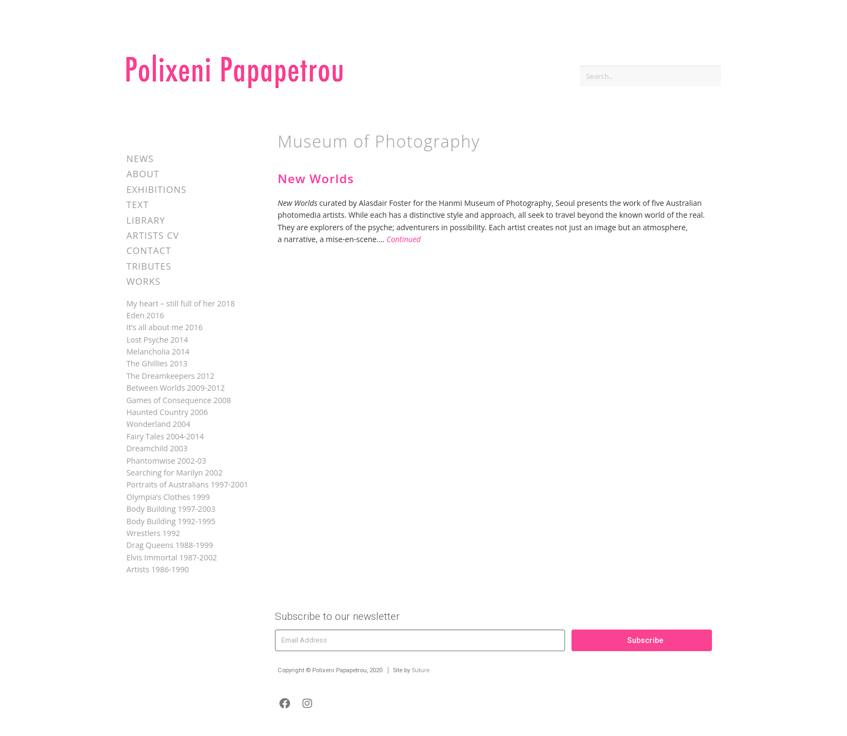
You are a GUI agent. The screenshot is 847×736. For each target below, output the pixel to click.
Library (145, 220)
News (140, 158)
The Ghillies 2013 (156, 363)
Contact (148, 250)
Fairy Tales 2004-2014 (165, 436)
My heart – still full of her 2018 (180, 303)
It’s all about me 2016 (164, 327)
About (142, 174)
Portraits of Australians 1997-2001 (187, 484)
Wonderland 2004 (158, 424)
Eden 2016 (145, 315)
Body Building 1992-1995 (171, 521)
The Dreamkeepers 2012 (170, 376)
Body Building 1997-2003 (171, 509)
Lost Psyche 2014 (157, 339)
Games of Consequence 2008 (178, 400)
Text (137, 204)
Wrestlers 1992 (153, 533)
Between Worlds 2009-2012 (175, 388)
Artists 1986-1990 (157, 569)
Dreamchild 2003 (156, 448)
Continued (403, 239)
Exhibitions (156, 189)
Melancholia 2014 (158, 351)
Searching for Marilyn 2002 (174, 472)
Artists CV (152, 235)
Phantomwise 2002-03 (166, 461)
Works (143, 281)
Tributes (148, 266)
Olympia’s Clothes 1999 (168, 497)
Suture (420, 670)
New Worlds (316, 178)
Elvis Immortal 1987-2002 (171, 557)
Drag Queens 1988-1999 (169, 545)
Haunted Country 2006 (167, 412)
